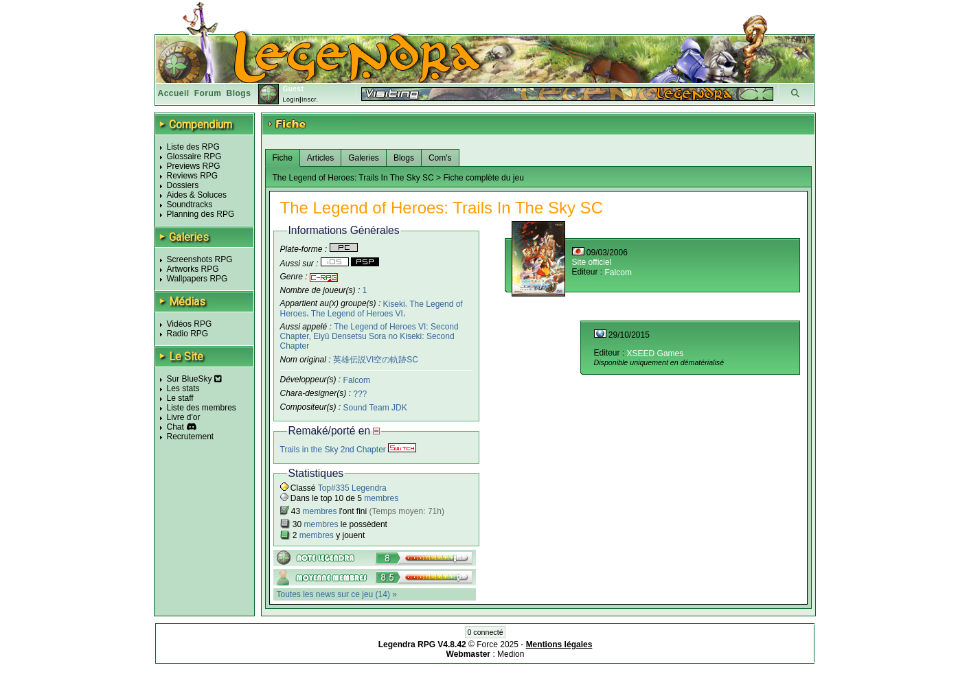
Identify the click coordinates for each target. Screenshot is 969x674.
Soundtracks (190, 204)
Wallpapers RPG (197, 278)
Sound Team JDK (375, 407)
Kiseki (394, 303)
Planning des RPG (201, 214)
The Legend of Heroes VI (357, 313)
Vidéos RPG (189, 324)
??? (360, 394)
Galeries (363, 158)
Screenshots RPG (200, 259)
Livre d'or (184, 417)
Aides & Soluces (197, 195)
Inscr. (310, 99)
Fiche (283, 158)
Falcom (356, 380)
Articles (320, 158)
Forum (208, 93)
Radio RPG (188, 333)
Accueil (174, 93)
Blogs (239, 93)
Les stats (183, 388)
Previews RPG (193, 166)
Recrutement (190, 436)
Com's (440, 158)
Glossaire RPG (194, 156)
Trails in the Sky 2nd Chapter (348, 449)
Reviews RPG (192, 176)
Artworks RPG (193, 269)
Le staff (180, 398)
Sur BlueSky (194, 379)
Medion (510, 654)
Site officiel (592, 262)
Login (290, 99)
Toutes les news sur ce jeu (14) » (337, 594)
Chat (175, 427)
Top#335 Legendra (352, 488)
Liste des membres (201, 407)
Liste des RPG (193, 147)
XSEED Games (655, 353)
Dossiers (183, 185)
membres (381, 498)
